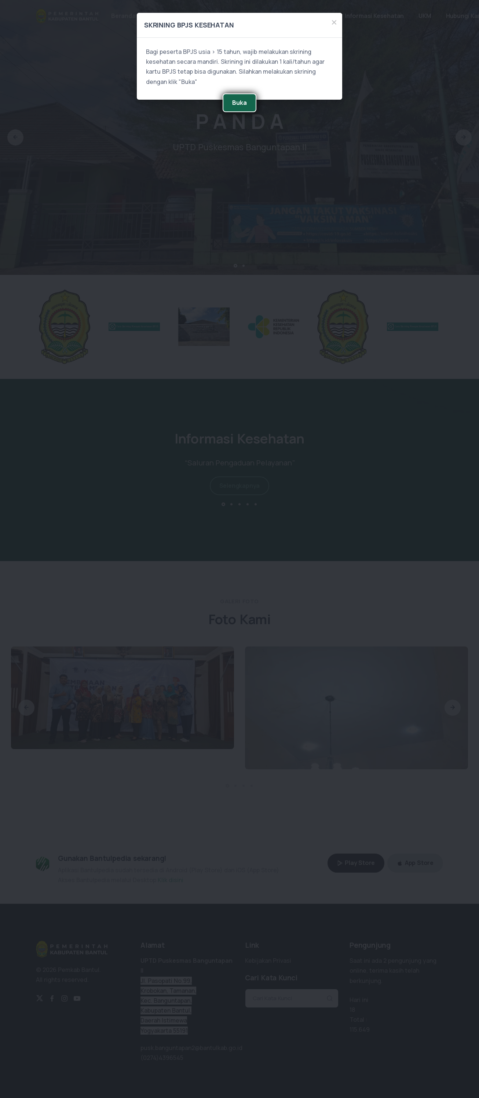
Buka (239, 103)
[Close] (334, 22)
